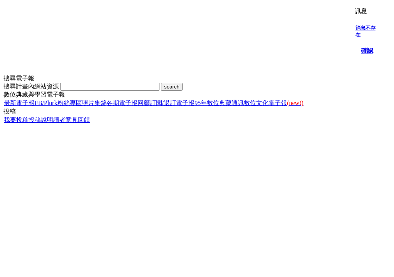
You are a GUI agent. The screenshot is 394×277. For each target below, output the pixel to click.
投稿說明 (41, 120)
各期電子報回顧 (128, 103)
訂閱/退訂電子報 (172, 103)
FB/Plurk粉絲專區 (58, 103)
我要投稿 (16, 120)
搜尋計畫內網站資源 (31, 86)
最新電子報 (19, 103)
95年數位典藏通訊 (219, 103)
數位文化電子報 (273, 103)
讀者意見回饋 (71, 120)
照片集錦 (94, 103)
